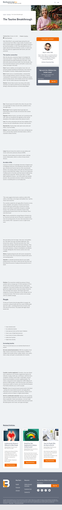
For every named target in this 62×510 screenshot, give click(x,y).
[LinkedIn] (42, 490)
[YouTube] (49, 490)
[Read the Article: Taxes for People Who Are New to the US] (50, 435)
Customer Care (28, 489)
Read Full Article (11, 465)
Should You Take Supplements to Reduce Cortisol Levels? (30, 445)
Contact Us (27, 492)
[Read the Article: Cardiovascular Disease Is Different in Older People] (11, 435)
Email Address (40, 482)
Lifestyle (18, 490)
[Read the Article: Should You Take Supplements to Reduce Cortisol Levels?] (31, 435)
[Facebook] (38, 490)
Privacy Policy (11, 503)
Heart (5, 429)
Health (25, 429)
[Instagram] (46, 490)
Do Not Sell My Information (19, 503)
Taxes (44, 429)
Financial (18, 487)
